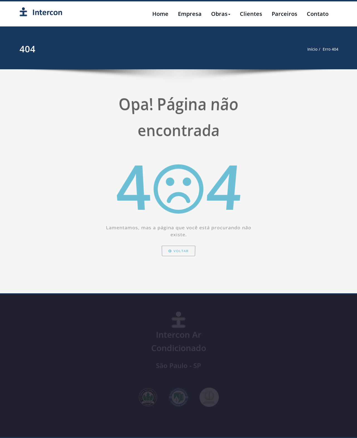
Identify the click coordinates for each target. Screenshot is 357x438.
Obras (220, 14)
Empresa (190, 14)
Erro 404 (327, 49)
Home (160, 14)
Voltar (179, 270)
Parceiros (284, 14)
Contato (318, 14)
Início (308, 49)
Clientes (251, 14)
